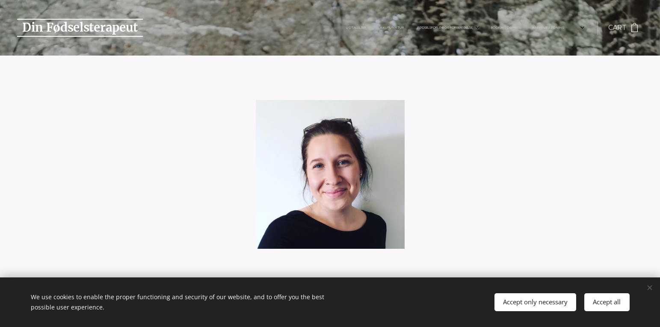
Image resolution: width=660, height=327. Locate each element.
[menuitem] (398, 27)
